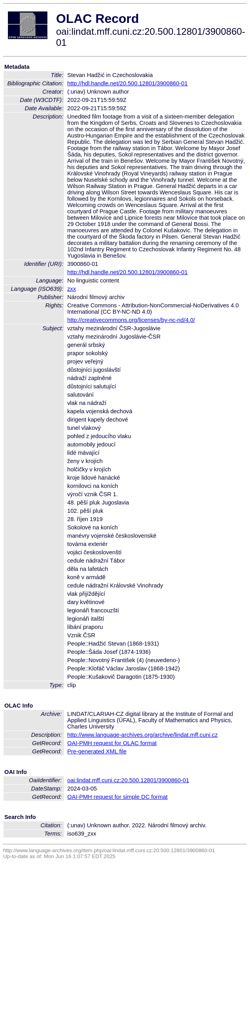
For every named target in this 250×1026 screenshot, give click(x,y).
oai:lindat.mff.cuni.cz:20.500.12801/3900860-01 (128, 780)
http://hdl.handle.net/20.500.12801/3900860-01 (127, 83)
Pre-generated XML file (96, 751)
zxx (71, 289)
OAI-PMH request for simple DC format (117, 797)
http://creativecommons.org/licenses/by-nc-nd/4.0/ (131, 320)
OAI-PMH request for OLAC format (111, 743)
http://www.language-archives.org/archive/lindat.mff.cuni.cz (142, 735)
